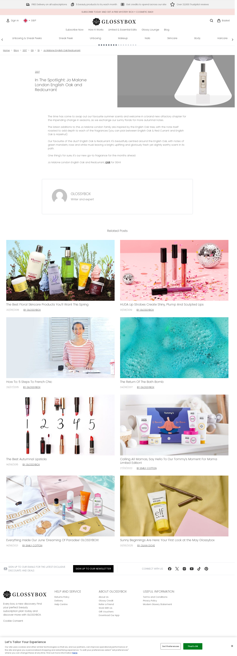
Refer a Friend (106, 604)
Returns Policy (61, 596)
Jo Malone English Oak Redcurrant (61, 50)
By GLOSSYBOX (32, 310)
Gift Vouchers (106, 611)
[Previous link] (2, 39)
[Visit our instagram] (184, 568)
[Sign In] (12, 21)
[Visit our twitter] (177, 568)
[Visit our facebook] (169, 568)
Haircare (222, 38)
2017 (25, 50)
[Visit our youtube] (191, 568)
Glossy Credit (106, 600)
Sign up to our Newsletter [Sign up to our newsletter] (93, 568)
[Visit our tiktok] (199, 568)
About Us (104, 596)
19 (39, 50)
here (74, 652)
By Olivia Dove (146, 545)
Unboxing (95, 38)
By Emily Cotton (147, 468)
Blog (16, 50)
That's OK (193, 646)
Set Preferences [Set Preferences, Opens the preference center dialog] (170, 646)
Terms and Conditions (155, 596)
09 (32, 50)
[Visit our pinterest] (206, 568)
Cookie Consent (13, 621)
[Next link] (232, 39)
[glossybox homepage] (117, 21)
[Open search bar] (211, 20)
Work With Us (105, 607)
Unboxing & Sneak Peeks (27, 38)
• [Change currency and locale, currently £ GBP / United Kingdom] (30, 20)
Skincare (172, 38)
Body (197, 38)
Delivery (58, 600)
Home (6, 50)
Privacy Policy (150, 600)
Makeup (123, 38)
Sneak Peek (66, 38)
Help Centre (61, 604)
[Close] (232, 646)
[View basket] (223, 20)
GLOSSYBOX (81, 193)
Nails (147, 38)
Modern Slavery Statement (157, 604)
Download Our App (109, 615)
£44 (107, 162)
